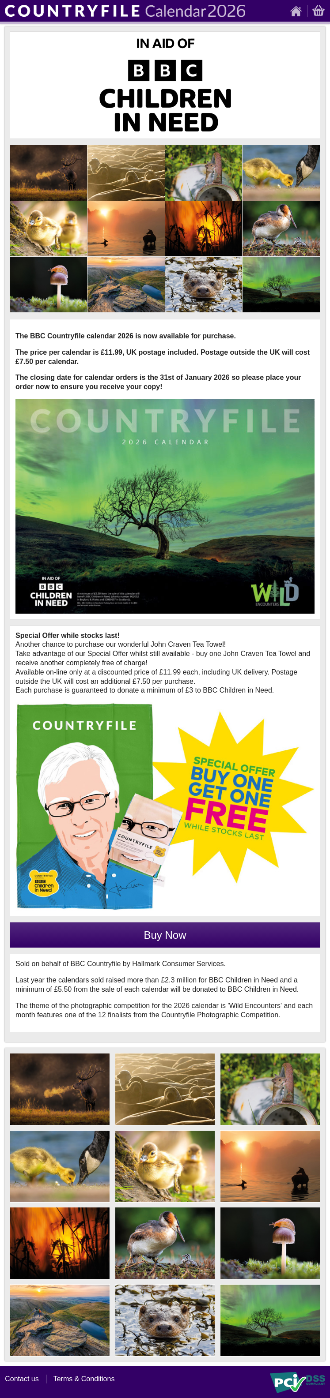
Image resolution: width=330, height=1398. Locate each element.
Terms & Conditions (84, 1379)
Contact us (21, 1379)
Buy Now (165, 935)
